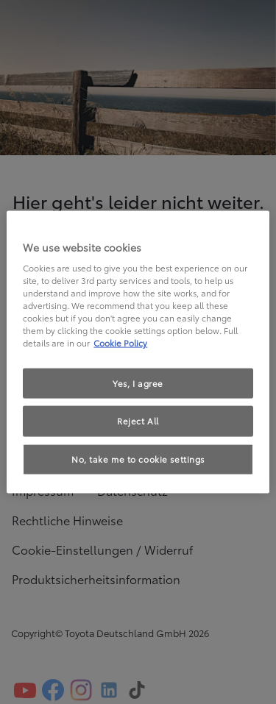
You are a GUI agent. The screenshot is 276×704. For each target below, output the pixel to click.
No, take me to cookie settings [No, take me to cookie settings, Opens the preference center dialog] (138, 459)
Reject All (138, 421)
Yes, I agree (138, 382)
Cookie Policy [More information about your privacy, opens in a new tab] (120, 343)
